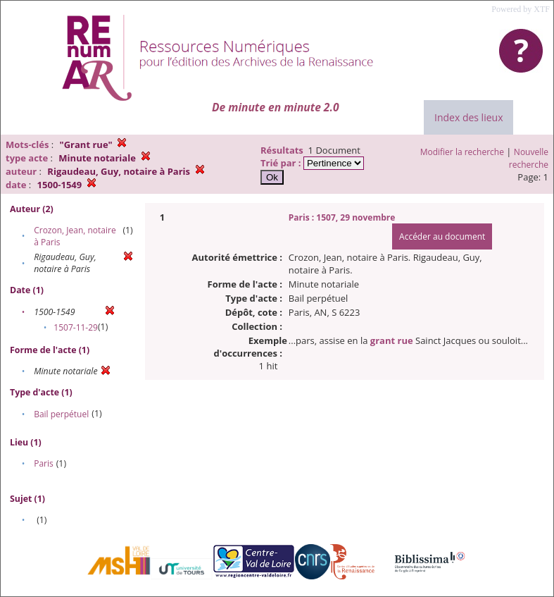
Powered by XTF (520, 9)
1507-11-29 (75, 327)
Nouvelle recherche (528, 158)
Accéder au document (442, 236)
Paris (43, 463)
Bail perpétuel (61, 414)
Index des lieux (468, 117)
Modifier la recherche (462, 152)
